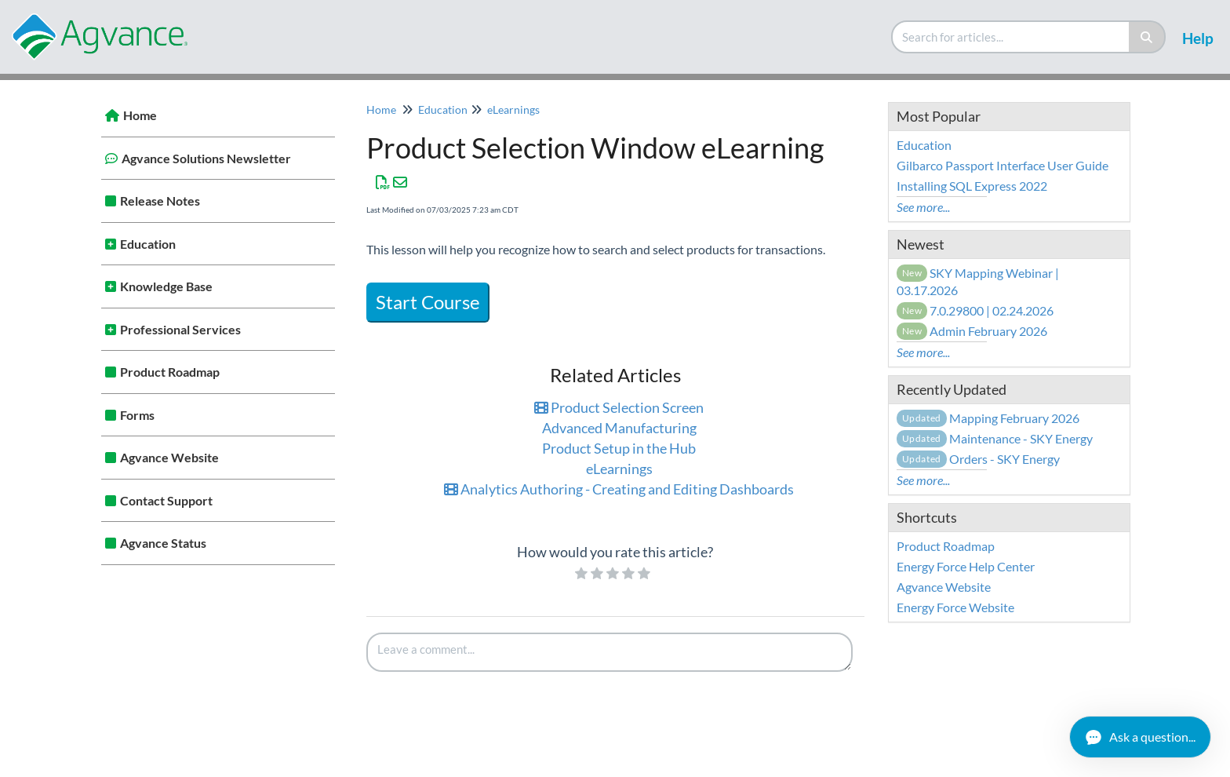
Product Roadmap (170, 371)
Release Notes (160, 200)
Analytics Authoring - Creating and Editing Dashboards (619, 489)
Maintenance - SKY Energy (995, 438)
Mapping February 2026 (988, 417)
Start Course (428, 301)
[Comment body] (609, 652)
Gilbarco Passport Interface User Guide (1002, 165)
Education (148, 243)
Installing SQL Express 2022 (972, 185)
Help (1198, 38)
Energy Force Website (955, 607)
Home (140, 115)
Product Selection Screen (619, 407)
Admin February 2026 (972, 330)
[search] (1011, 36)
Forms (137, 414)
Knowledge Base (166, 286)
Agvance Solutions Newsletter (206, 158)
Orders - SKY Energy (978, 458)
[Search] (1147, 36)
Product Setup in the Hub (619, 448)
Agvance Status (163, 542)
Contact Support (166, 500)
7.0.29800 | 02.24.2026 (975, 310)
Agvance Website (169, 457)
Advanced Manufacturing (619, 427)
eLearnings (513, 109)
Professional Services (180, 329)
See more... (923, 206)
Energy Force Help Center (966, 566)
